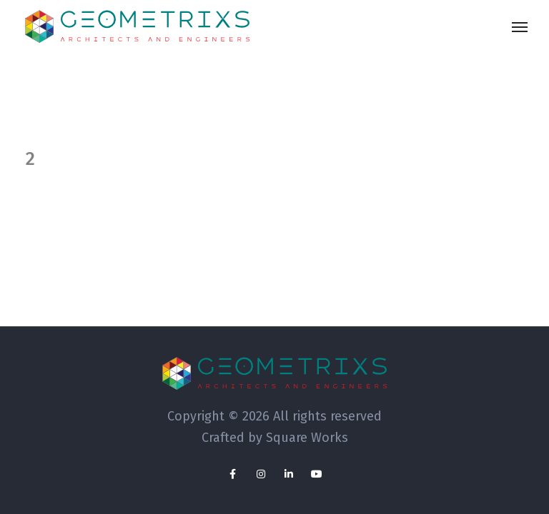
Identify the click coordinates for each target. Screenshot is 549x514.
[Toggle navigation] (520, 27)
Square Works (307, 437)
